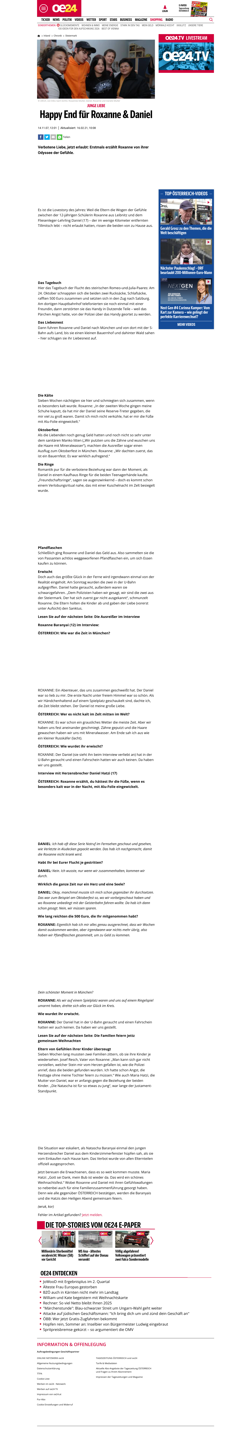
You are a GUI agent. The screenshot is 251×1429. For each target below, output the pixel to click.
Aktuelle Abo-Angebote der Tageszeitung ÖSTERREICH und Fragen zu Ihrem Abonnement (123, 1370)
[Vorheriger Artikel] (42, 1240)
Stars (113, 19)
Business (126, 19)
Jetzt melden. (92, 1215)
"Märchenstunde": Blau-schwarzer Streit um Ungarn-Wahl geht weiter (101, 1308)
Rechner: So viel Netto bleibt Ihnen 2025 (76, 1302)
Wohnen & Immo (91, 25)
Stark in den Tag (130, 25)
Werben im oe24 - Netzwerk (51, 1383)
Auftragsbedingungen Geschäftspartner (58, 1351)
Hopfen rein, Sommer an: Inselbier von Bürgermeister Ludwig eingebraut (104, 1324)
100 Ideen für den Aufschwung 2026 (78, 28)
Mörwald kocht (165, 25)
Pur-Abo (41, 1399)
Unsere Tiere (195, 25)
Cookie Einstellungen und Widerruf (55, 1404)
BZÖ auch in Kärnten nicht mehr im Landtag (79, 1292)
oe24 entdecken (58, 1274)
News (56, 19)
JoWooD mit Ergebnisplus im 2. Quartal (75, 1281)
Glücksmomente (69, 25)
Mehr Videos (186, 325)
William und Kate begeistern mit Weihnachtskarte (84, 1297)
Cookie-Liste (43, 1378)
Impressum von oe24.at (49, 1394)
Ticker (45, 19)
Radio (169, 19)
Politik (67, 19)
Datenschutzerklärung (48, 1368)
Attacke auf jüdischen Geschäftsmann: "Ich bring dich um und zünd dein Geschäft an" (114, 1313)
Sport (103, 19)
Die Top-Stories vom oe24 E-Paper (93, 1225)
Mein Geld (147, 25)
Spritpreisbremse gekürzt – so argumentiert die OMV (87, 1329)
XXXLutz (181, 25)
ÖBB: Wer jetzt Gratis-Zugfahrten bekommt (78, 1318)
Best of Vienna (110, 28)
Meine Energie (110, 25)
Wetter (91, 19)
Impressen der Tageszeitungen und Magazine (119, 1376)
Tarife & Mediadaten (106, 1363)
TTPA (39, 1373)
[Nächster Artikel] (149, 1240)
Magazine (141, 19)
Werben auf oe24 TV (47, 1389)
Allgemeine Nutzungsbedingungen (54, 1363)
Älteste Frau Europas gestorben (68, 1286)
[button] (42, 8)
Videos (79, 19)
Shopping (156, 19)
